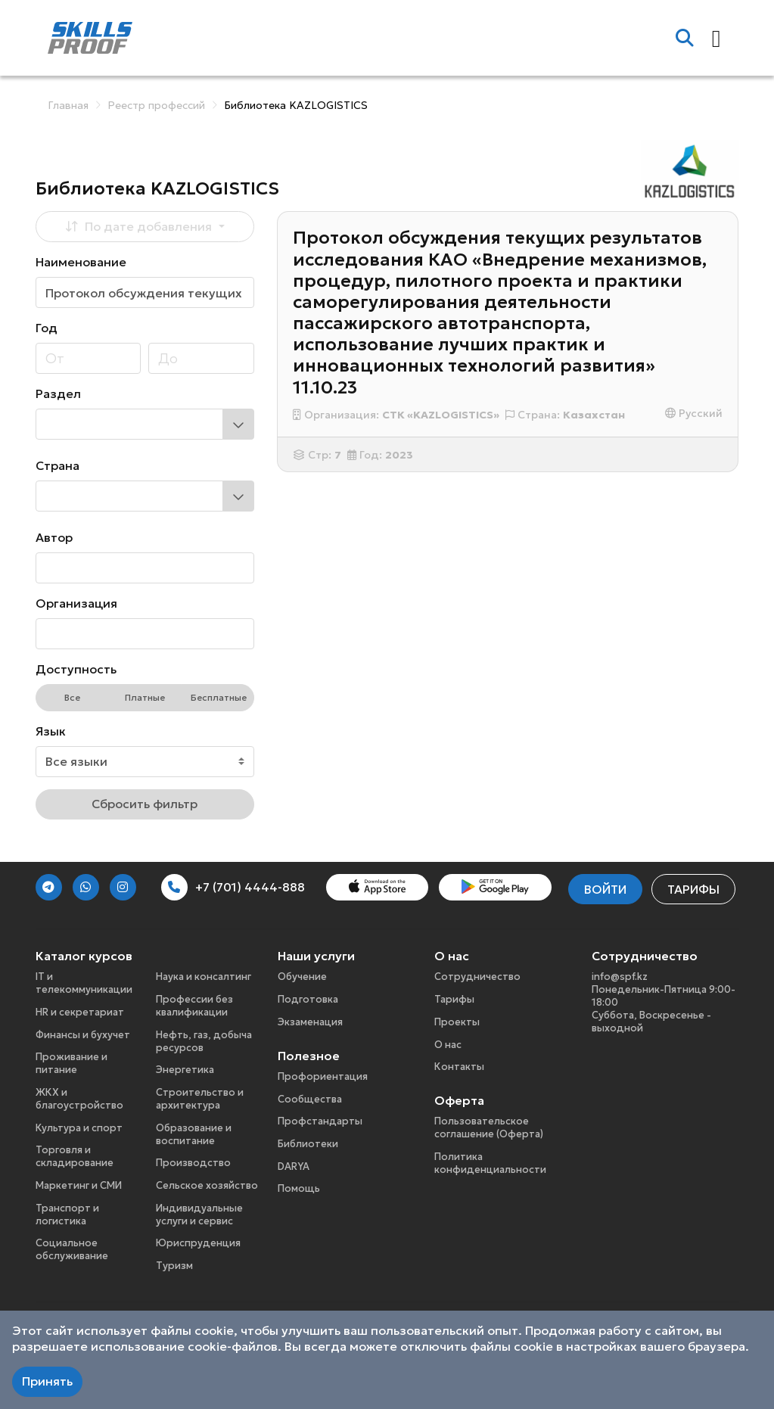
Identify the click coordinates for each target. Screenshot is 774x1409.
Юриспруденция (198, 1242)
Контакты (459, 1066)
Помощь (299, 1188)
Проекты (457, 1022)
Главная (68, 105)
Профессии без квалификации (194, 1006)
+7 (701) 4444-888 (233, 887)
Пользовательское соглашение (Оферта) (488, 1127)
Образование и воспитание (194, 1134)
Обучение (302, 976)
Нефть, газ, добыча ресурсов (204, 1041)
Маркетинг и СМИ (79, 1185)
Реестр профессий (156, 105)
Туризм (174, 1265)
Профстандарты (320, 1121)
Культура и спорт (79, 1127)
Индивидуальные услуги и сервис (199, 1214)
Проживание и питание (71, 1063)
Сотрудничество (477, 976)
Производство (193, 1162)
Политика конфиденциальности (490, 1163)
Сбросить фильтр (144, 803)
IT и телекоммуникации (84, 983)
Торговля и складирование (74, 1156)
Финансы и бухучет (83, 1034)
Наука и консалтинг (203, 976)
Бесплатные (219, 697)
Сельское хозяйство (207, 1185)
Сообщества (310, 1099)
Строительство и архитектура (200, 1099)
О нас (448, 1044)
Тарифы (693, 889)
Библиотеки (308, 1143)
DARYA (293, 1166)
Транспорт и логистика (67, 1214)
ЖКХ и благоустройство (79, 1099)
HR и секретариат (80, 1012)
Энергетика (185, 1069)
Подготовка (308, 999)
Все (72, 697)
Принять (47, 1381)
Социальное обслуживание (72, 1249)
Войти (605, 889)
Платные (145, 697)
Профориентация (323, 1076)
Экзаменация (310, 1022)
